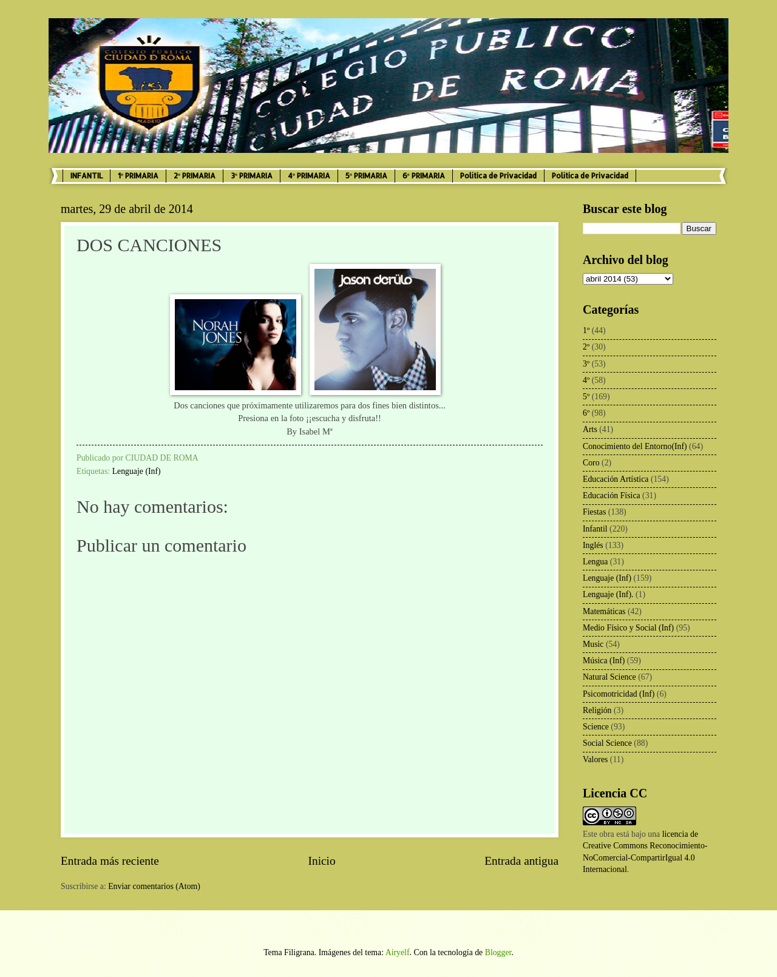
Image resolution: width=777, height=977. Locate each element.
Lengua (595, 561)
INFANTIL (86, 175)
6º (586, 413)
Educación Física (611, 495)
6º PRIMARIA (423, 175)
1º (586, 330)
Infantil (595, 528)
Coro (591, 462)
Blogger (498, 952)
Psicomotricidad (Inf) (618, 693)
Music (593, 644)
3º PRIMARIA (252, 175)
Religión (597, 710)
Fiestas (594, 511)
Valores (595, 759)
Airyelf (397, 952)
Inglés (593, 545)
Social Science (607, 743)
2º (586, 346)
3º (586, 363)
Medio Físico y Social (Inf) (628, 627)
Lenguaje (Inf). (608, 594)
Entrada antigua (521, 860)
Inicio (322, 860)
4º (586, 380)
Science (596, 726)
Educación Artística (615, 479)
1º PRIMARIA (138, 175)
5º (586, 396)
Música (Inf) (604, 660)
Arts (590, 429)
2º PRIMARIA (194, 175)
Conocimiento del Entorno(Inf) (635, 446)
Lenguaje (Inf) (136, 471)
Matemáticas (604, 611)
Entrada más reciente (110, 860)
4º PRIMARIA (309, 175)
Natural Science (609, 676)
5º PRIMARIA (366, 175)
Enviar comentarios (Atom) (154, 886)
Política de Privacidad (498, 175)
